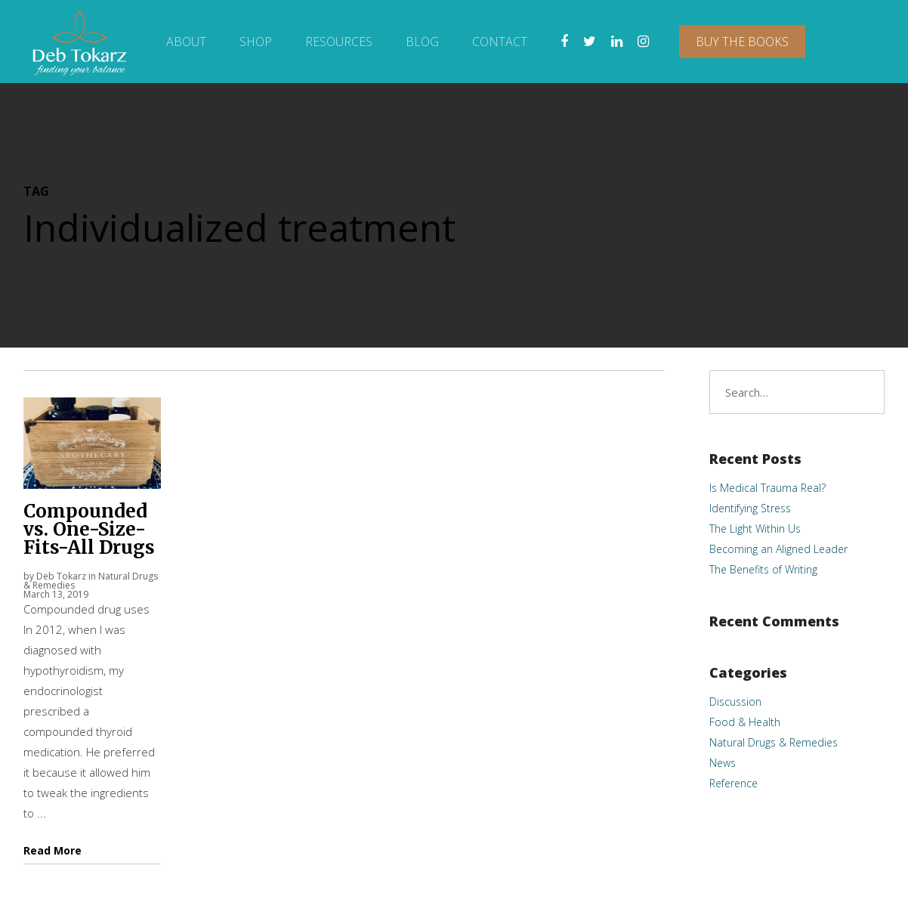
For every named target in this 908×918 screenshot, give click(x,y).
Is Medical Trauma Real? (767, 488)
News (722, 763)
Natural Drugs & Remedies (773, 742)
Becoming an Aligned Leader (778, 549)
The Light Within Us (755, 528)
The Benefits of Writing (763, 569)
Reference (733, 783)
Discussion (735, 701)
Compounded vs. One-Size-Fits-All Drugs (89, 529)
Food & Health (744, 722)
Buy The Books (742, 41)
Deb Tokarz (61, 576)
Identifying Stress (750, 508)
